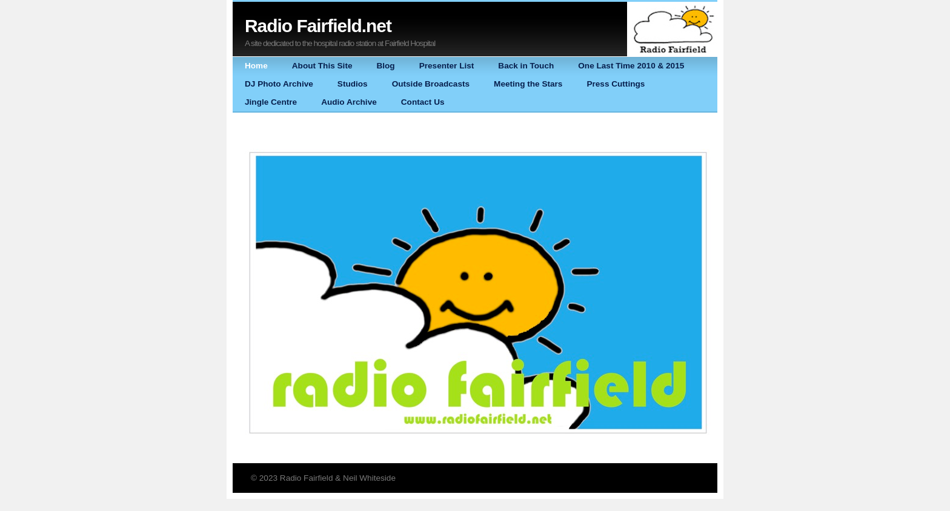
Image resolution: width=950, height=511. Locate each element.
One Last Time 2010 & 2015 (631, 65)
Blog (385, 65)
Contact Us (423, 102)
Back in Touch (526, 65)
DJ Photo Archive (279, 83)
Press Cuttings (615, 83)
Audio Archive (349, 102)
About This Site (322, 65)
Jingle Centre (271, 102)
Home (256, 65)
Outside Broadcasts (431, 83)
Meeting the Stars (528, 83)
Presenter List (446, 65)
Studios (352, 83)
